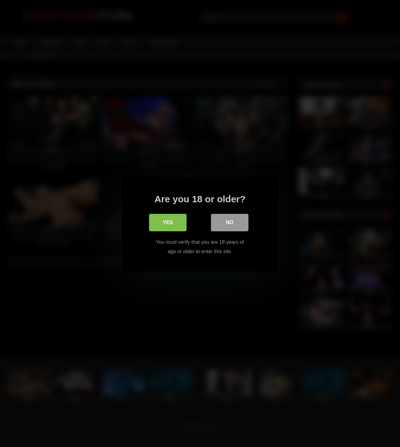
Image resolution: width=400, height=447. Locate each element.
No (229, 221)
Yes (168, 221)
